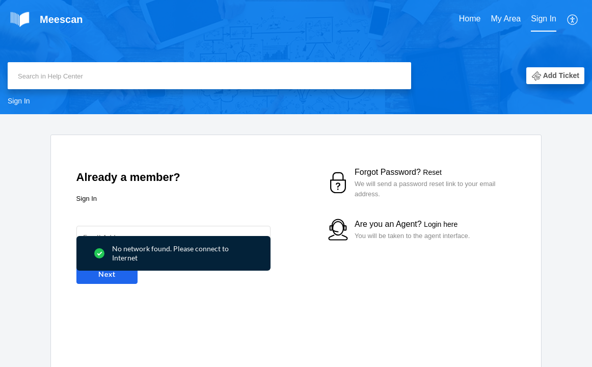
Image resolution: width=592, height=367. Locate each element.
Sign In (543, 18)
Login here (441, 224)
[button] (572, 19)
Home (470, 18)
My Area (506, 18)
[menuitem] (470, 19)
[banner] (296, 57)
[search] (209, 75)
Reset (432, 172)
